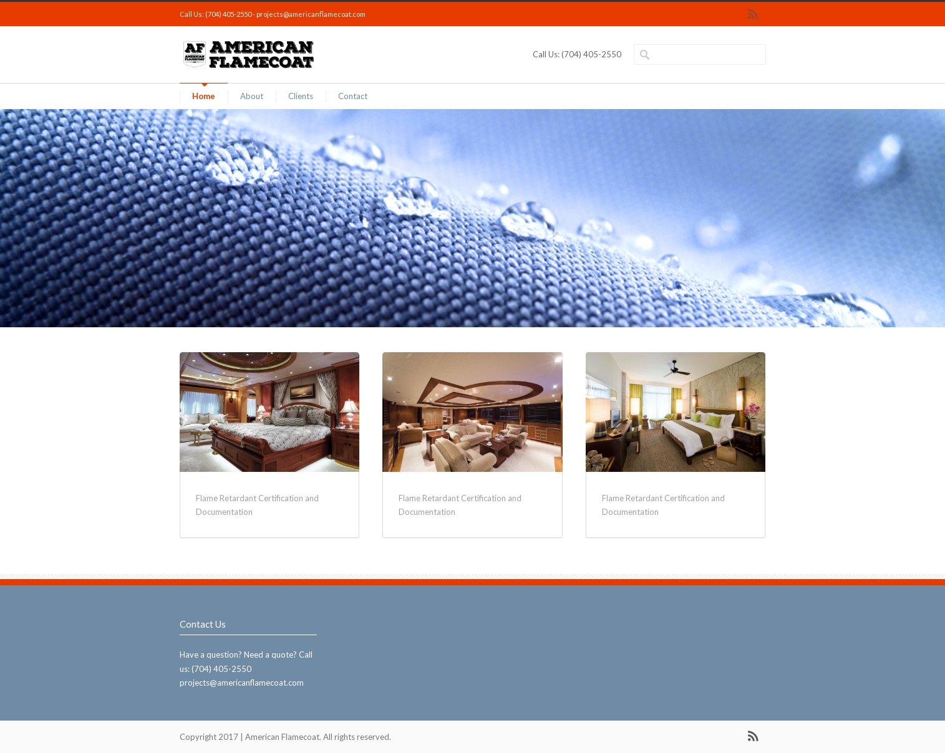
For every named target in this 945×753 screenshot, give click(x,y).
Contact (352, 96)
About (251, 96)
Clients (300, 96)
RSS (753, 14)
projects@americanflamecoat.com (311, 14)
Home (203, 96)
